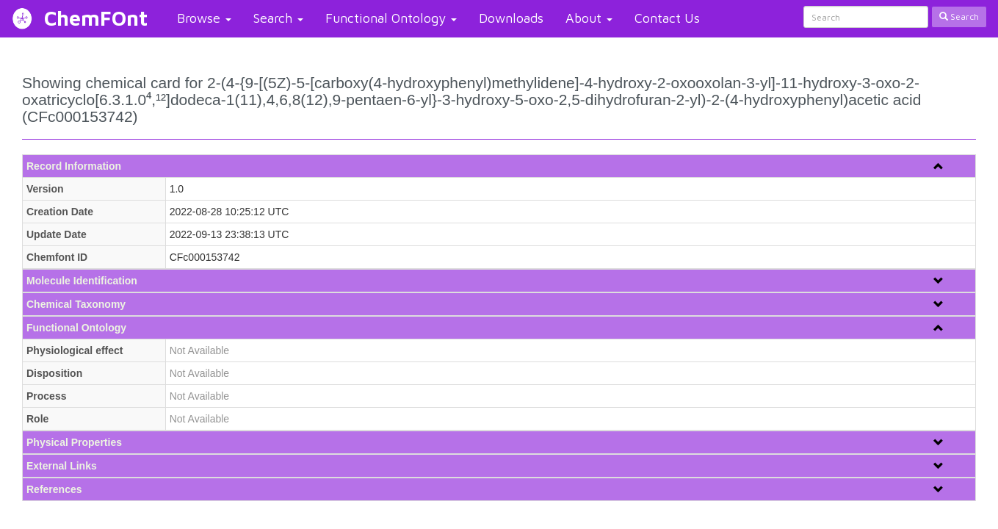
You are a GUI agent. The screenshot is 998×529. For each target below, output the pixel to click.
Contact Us (667, 18)
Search (278, 18)
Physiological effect (74, 350)
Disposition (54, 373)
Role (37, 419)
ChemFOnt (96, 18)
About (588, 18)
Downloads (511, 18)
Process (46, 396)
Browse (204, 18)
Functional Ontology (391, 18)
